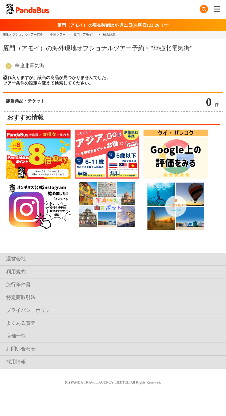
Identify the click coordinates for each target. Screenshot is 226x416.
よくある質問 (21, 323)
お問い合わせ (21, 348)
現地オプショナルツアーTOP (23, 34)
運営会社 (16, 258)
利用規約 (16, 271)
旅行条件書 (18, 284)
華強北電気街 (29, 65)
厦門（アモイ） (84, 34)
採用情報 (16, 361)
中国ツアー (58, 34)
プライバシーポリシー (30, 310)
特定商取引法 (21, 297)
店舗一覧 (16, 335)
